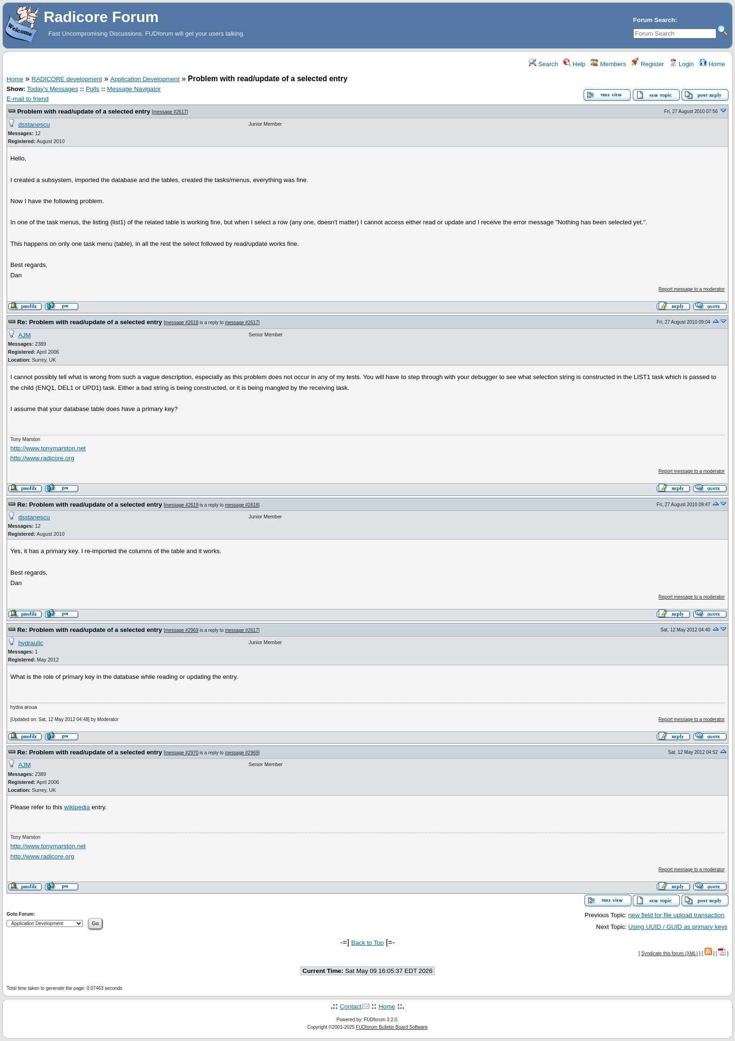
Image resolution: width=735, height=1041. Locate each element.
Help (574, 64)
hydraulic (30, 642)
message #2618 (181, 322)
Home (712, 64)
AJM (24, 335)
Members (608, 64)
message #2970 (181, 752)
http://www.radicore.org (42, 458)
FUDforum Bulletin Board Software (392, 1027)
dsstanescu (34, 124)
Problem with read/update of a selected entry (83, 111)
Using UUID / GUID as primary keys (678, 926)
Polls (92, 88)
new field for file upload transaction (676, 915)
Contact (350, 1006)
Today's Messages (52, 88)
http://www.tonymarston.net (48, 448)
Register (647, 64)
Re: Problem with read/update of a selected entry (89, 322)
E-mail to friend (28, 98)
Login (681, 64)
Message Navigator (134, 88)
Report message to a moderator (692, 289)
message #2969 (181, 630)
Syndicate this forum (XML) (669, 953)
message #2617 (170, 111)
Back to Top (367, 942)
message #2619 (181, 505)
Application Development (145, 79)
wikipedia (77, 807)
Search (543, 64)
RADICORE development (66, 79)
